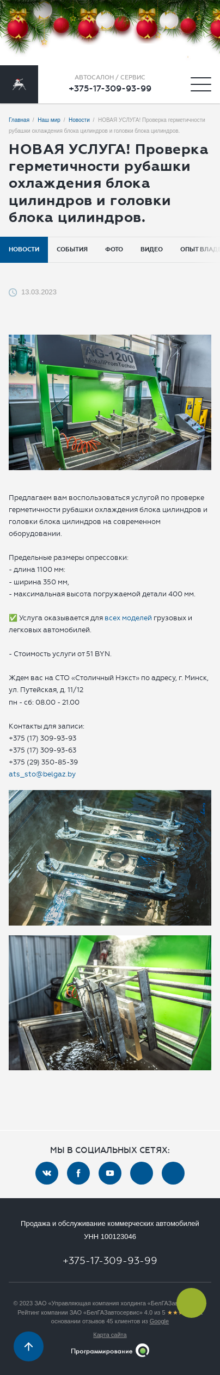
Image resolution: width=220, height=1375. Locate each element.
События (72, 249)
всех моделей (128, 618)
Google (159, 1321)
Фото (114, 249)
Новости (24, 249)
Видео (151, 249)
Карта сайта (109, 1334)
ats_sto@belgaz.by (42, 774)
